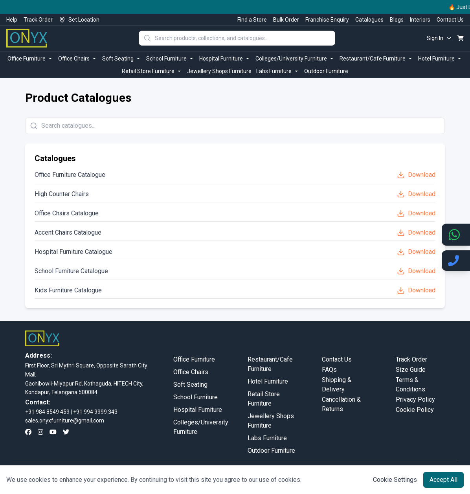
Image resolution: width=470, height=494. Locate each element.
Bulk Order (286, 20)
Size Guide (411, 369)
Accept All (443, 479)
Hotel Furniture (440, 58)
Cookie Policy (415, 409)
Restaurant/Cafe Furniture (376, 58)
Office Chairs (77, 58)
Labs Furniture (277, 71)
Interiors (420, 20)
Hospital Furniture (225, 58)
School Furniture (170, 58)
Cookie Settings (395, 479)
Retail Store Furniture (152, 71)
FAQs (329, 369)
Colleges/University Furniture (295, 58)
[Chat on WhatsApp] (456, 235)
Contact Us (450, 20)
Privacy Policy (415, 399)
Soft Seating (121, 58)
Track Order (38, 20)
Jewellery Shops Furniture (219, 71)
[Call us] (456, 260)
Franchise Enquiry (327, 20)
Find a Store (252, 20)
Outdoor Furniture (326, 71)
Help (11, 20)
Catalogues (369, 20)
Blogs (397, 20)
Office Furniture (30, 58)
